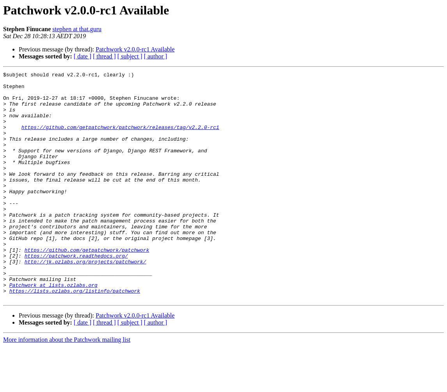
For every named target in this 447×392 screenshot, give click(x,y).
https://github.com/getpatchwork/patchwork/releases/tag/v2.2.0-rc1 (120, 138)
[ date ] (82, 56)
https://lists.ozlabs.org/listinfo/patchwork (74, 335)
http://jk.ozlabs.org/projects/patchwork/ (85, 300)
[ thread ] (104, 56)
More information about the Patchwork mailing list (66, 385)
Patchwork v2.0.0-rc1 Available (135, 49)
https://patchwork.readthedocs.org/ (76, 293)
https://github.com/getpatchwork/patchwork (87, 286)
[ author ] (155, 56)
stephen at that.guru (76, 29)
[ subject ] (129, 56)
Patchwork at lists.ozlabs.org (53, 328)
